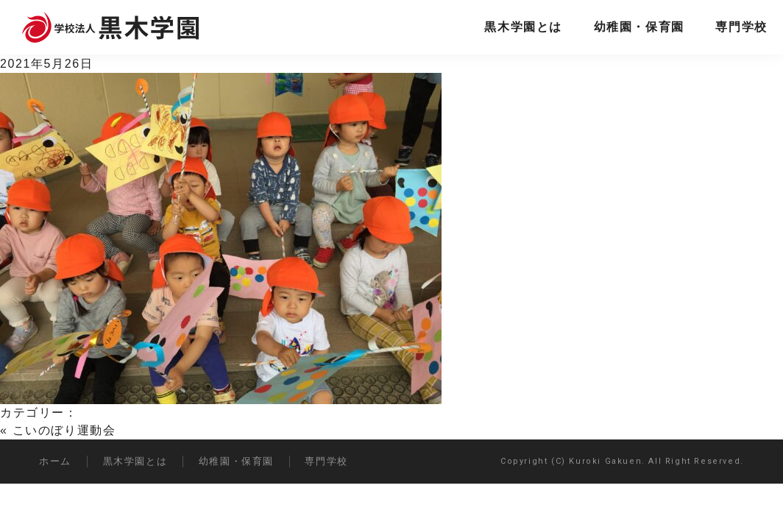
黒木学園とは (523, 27)
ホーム (55, 461)
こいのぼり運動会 (64, 430)
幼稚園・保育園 (639, 27)
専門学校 (741, 27)
